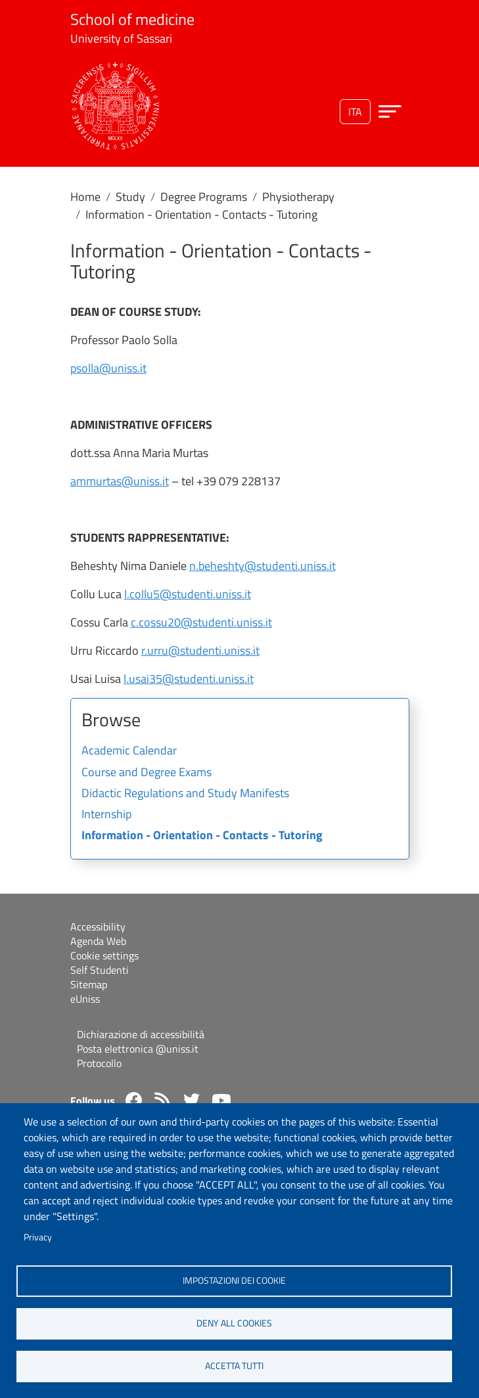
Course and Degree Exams (146, 773)
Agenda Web (98, 941)
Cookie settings (104, 955)
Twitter (191, 1100)
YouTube (221, 1100)
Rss (162, 1100)
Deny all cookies (234, 1323)
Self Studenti (99, 970)
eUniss (85, 999)
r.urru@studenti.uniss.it (200, 650)
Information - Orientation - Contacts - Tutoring (202, 836)
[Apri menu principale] (390, 111)
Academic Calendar (129, 751)
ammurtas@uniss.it (119, 481)
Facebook (133, 1100)
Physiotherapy (298, 197)
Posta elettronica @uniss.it (137, 1048)
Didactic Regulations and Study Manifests (185, 794)
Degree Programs (203, 197)
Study (130, 197)
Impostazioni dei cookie (234, 1280)
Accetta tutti (234, 1365)
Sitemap (88, 984)
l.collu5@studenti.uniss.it (187, 594)
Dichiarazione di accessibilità (140, 1034)
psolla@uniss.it (108, 368)
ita (355, 112)
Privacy (38, 1237)
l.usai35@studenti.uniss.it (189, 679)
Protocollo (99, 1063)
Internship (106, 815)
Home (85, 197)
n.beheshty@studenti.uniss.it (262, 566)
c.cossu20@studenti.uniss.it (201, 622)
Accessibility (97, 926)
